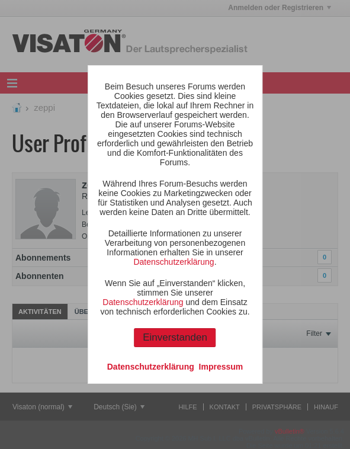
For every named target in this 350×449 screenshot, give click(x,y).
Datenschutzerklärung (173, 262)
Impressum (221, 366)
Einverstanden (175, 337)
